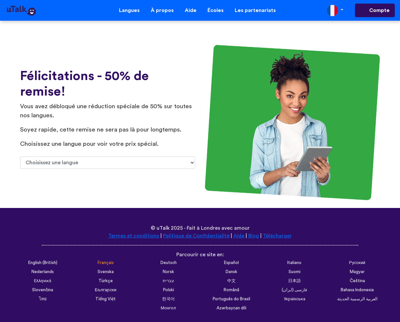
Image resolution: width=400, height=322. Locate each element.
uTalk (163, 228)
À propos (162, 10)
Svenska (106, 272)
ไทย (43, 299)
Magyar (357, 272)
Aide (190, 10)
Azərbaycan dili (231, 308)
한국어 (168, 299)
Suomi (294, 272)
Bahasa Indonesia (357, 290)
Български (105, 290)
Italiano (294, 262)
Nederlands (42, 272)
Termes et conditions (133, 235)
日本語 (294, 281)
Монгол (168, 308)
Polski (168, 290)
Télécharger (277, 235)
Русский (357, 262)
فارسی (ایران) (294, 290)
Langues (129, 10)
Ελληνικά (42, 281)
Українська (294, 299)
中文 (231, 281)
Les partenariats (255, 10)
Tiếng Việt (105, 299)
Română (231, 290)
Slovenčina (42, 290)
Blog (253, 235)
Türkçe (106, 281)
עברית (168, 281)
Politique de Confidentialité (196, 235)
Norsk (168, 272)
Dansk (231, 272)
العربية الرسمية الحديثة (357, 299)
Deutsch (168, 262)
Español (231, 262)
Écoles (215, 10)
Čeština (357, 281)
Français (106, 262)
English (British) (42, 262)
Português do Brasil (231, 299)
